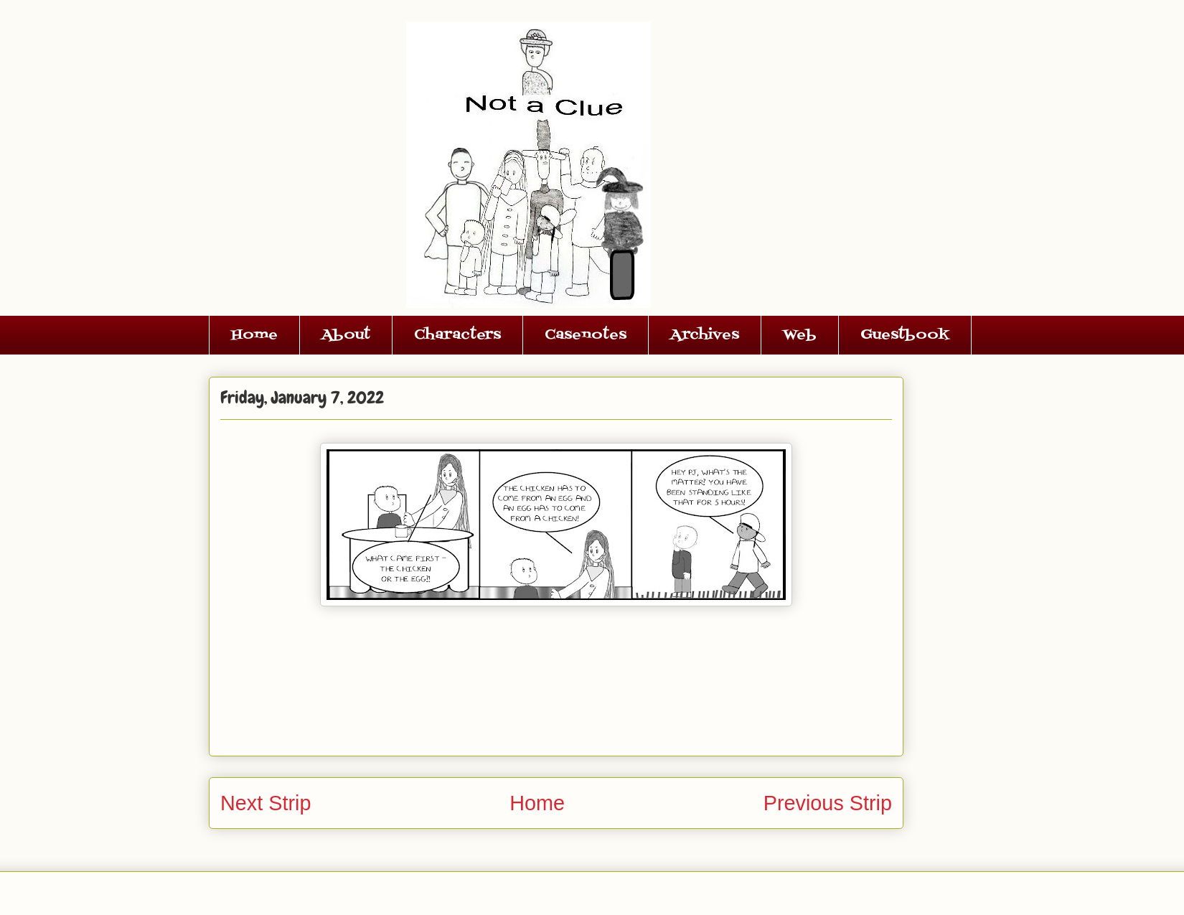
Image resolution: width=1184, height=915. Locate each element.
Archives (704, 335)
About (345, 335)
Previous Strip (828, 803)
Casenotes (585, 335)
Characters (457, 335)
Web (800, 335)
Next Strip (265, 803)
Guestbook (904, 335)
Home (254, 335)
